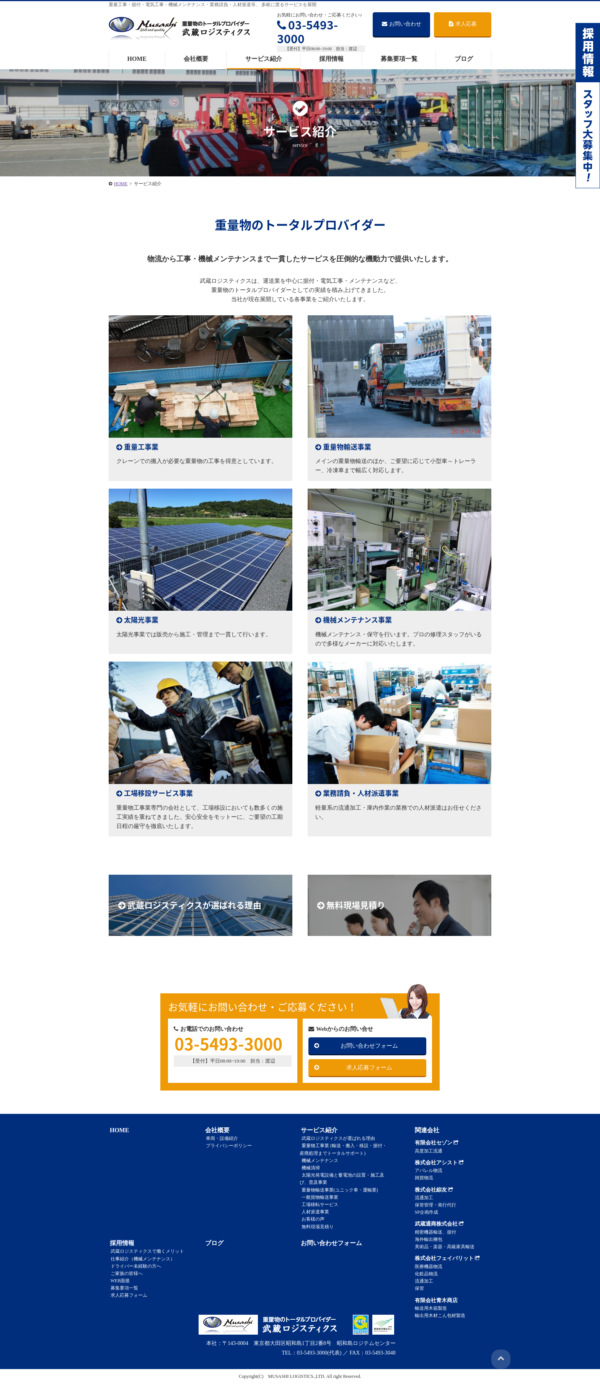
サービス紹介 (263, 58)
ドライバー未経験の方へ (134, 1266)
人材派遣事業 (313, 1211)
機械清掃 (309, 1167)
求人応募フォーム (369, 1067)
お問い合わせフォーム (369, 1046)
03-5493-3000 (307, 31)
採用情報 (331, 58)
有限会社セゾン (437, 1143)
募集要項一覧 (399, 58)
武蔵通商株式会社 (439, 1224)
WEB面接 (118, 1280)
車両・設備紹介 (220, 1138)
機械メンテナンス (318, 1160)
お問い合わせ (401, 24)
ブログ (464, 58)
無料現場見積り (316, 1226)
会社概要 (196, 58)
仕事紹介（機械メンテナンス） (141, 1258)
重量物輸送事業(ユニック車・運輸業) (338, 1189)
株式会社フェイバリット (447, 1258)
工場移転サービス (318, 1204)
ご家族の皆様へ (125, 1273)
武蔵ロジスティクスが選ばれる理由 (336, 1138)
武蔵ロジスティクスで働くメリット (145, 1251)
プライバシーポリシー (227, 1145)
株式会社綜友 (434, 1190)
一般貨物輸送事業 (318, 1197)
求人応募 (463, 24)
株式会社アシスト (439, 1163)
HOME (137, 58)
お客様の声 (311, 1219)
